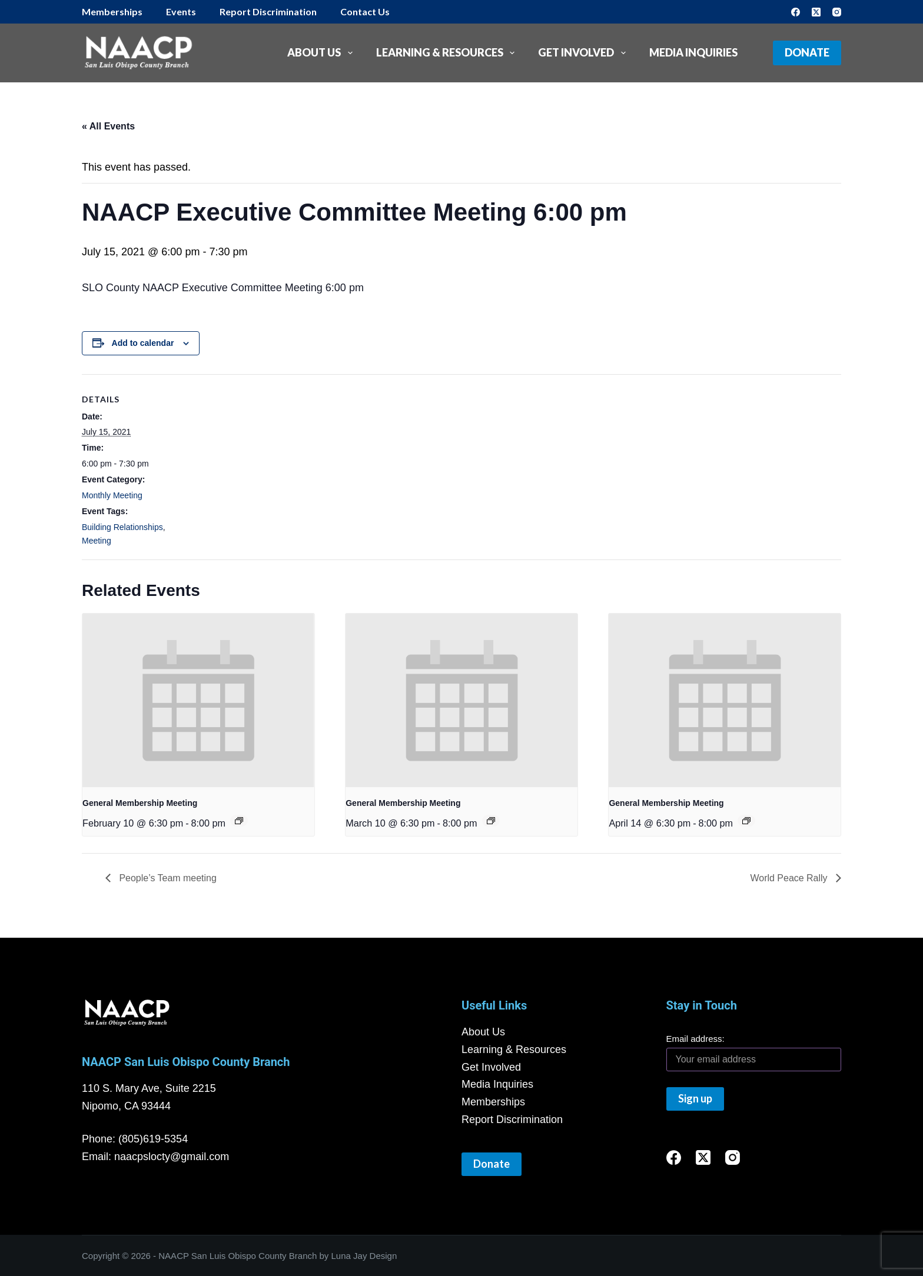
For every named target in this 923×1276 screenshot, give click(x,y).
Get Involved (584, 53)
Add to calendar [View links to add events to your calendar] (143, 343)
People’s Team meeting (167, 878)
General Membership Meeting (139, 803)
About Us (322, 53)
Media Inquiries (693, 52)
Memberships (112, 11)
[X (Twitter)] (816, 12)
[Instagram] (836, 12)
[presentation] (198, 700)
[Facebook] (795, 12)
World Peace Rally (790, 878)
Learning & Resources (448, 53)
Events (181, 11)
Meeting (96, 540)
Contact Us (365, 11)
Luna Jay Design (364, 1256)
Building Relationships (122, 527)
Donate (807, 52)
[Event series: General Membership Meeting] (239, 820)
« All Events (108, 126)
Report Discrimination (268, 11)
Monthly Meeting (112, 495)
